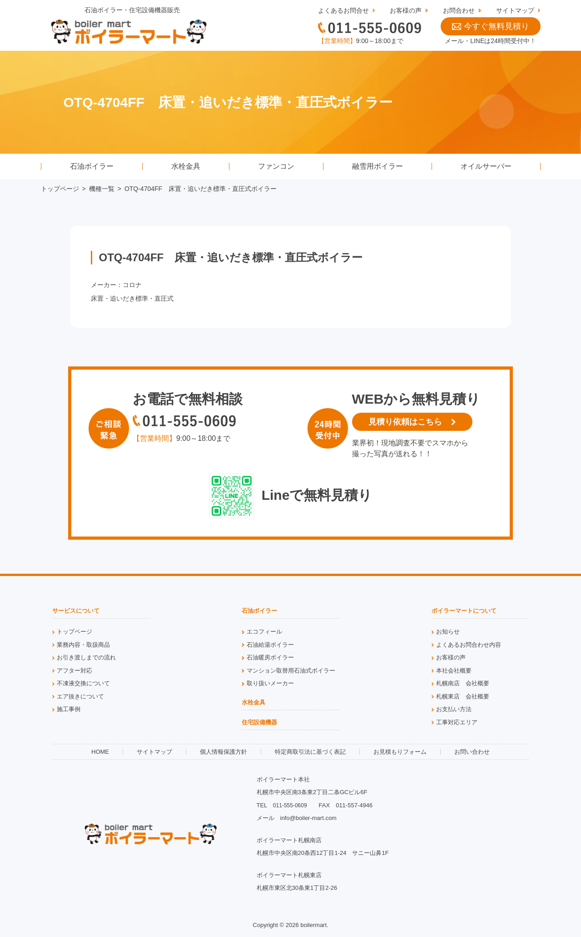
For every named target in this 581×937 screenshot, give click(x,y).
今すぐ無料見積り (490, 26)
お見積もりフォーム (400, 751)
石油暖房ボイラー (270, 657)
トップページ (60, 188)
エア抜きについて (80, 696)
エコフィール (264, 631)
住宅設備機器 (259, 722)
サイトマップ (515, 10)
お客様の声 (406, 10)
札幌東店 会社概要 (462, 696)
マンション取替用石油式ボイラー (291, 670)
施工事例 (68, 709)
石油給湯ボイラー (270, 644)
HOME (100, 751)
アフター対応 (74, 670)
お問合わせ (459, 10)
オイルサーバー (486, 166)
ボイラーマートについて (464, 611)
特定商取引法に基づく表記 (310, 751)
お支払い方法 (454, 709)
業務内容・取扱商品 (83, 644)
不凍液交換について (83, 683)
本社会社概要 (454, 670)
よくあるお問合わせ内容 (468, 644)
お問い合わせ (472, 751)
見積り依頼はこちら (405, 421)
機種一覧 (101, 188)
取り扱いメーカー (270, 683)
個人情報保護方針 (223, 751)
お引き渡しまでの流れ (86, 657)
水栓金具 (185, 166)
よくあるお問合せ (343, 10)
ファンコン (276, 166)
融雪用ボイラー (377, 166)
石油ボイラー (92, 166)
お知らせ (448, 631)
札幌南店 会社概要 (462, 683)
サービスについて (75, 611)
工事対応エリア (456, 722)
